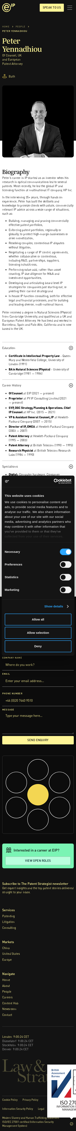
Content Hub (10, 1003)
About (6, 985)
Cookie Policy (10, 1099)
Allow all (38, 619)
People (6, 991)
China (6, 948)
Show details (53, 606)
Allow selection (38, 632)
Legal (41, 1108)
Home (6, 980)
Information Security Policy (17, 1108)
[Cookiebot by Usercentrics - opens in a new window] (54, 481)
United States (11, 953)
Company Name (12, 657)
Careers (7, 997)
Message (8, 709)
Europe (7, 959)
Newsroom (9, 1009)
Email (6, 674)
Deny (38, 646)
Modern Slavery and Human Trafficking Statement (30, 1117)
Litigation (8, 921)
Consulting (9, 927)
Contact (7, 1015)
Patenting (8, 916)
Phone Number (12, 693)
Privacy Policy (30, 1099)
